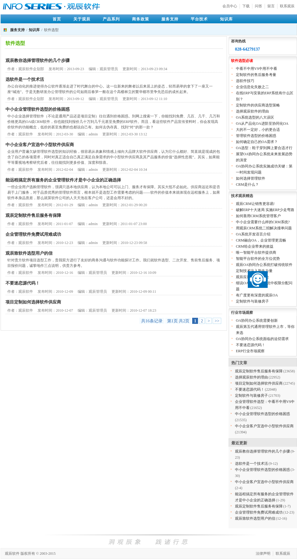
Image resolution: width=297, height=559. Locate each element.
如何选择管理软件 (250, 178)
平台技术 (199, 19)
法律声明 (263, 553)
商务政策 (140, 19)
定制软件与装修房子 (252, 301)
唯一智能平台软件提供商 (256, 252)
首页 (57, 19)
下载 (246, 6)
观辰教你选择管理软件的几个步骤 (38, 60)
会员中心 (229, 6)
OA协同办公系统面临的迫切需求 (262, 339)
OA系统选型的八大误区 (255, 117)
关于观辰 (81, 19)
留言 (271, 6)
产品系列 (111, 19)
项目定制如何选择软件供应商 (33, 302)
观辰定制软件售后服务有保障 (33, 215)
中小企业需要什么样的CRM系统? (263, 222)
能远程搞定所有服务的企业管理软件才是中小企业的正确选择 (63, 180)
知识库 (226, 19)
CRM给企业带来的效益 (254, 246)
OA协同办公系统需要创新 (257, 320)
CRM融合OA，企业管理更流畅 (261, 240)
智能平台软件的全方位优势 (258, 258)
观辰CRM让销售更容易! (255, 204)
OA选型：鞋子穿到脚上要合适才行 (264, 148)
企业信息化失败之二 (252, 87)
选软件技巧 (245, 81)
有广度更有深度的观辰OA (257, 295)
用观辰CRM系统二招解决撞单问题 (264, 228)
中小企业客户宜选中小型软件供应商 (40, 144)
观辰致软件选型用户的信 (29, 253)
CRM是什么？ (247, 184)
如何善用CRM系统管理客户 (258, 216)
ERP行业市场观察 (250, 351)
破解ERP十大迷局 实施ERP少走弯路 (265, 210)
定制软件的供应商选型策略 (258, 105)
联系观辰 (287, 6)
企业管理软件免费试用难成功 (33, 234)
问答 (258, 6)
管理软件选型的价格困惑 (256, 136)
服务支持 (169, 19)
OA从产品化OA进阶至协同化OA (262, 123)
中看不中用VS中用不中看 (256, 68)
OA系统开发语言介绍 (253, 234)
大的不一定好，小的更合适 (258, 129)
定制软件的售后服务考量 (256, 75)
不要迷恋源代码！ (23, 283)
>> (217, 321)
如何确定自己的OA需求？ (257, 142)
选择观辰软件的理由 (252, 111)
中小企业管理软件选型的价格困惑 (38, 109)
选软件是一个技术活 (25, 79)
